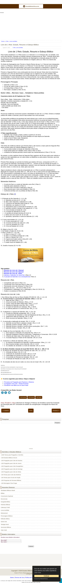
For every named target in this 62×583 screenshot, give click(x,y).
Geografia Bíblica (5, 501)
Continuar (46, 576)
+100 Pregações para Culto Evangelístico (12, 466)
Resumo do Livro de (11, 273)
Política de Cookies (31, 577)
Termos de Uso (19, 577)
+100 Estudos (31, 397)
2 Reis (20, 273)
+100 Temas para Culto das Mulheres (11, 474)
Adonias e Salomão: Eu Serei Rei (14, 275)
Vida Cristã (4, 530)
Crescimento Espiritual (7, 496)
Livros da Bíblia (13, 41)
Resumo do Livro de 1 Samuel (14, 270)
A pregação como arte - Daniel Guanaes (16, 383)
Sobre (12, 577)
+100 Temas (38, 397)
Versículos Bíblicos (6, 527)
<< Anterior (6, 410)
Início (30, 410)
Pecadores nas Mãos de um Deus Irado (16, 385)
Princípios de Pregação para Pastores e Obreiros (19, 382)
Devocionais (4, 499)
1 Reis (7, 41)
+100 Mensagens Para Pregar (9, 483)
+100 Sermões (23, 397)
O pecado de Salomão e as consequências (17, 276)
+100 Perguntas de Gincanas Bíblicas (11, 480)
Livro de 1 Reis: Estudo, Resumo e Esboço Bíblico (20, 45)
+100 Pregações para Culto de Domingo (11, 469)
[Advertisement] (31, 26)
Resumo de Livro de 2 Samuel (14, 272)
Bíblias (2, 493)
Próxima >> (56, 410)
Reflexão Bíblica (5, 518)
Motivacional (4, 513)
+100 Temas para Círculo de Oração (10, 477)
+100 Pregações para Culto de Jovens (11, 463)
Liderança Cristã (5, 507)
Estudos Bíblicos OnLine (29, 571)
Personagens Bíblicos (7, 516)
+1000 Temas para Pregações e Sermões (12, 455)
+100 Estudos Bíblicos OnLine (9, 457)
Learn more (37, 572)
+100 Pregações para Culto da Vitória (11, 472)
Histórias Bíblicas (5, 504)
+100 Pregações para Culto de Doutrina (11, 460)
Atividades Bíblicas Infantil (8, 490)
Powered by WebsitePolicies (41, 578)
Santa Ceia (4, 521)
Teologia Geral (5, 524)
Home (3, 41)
